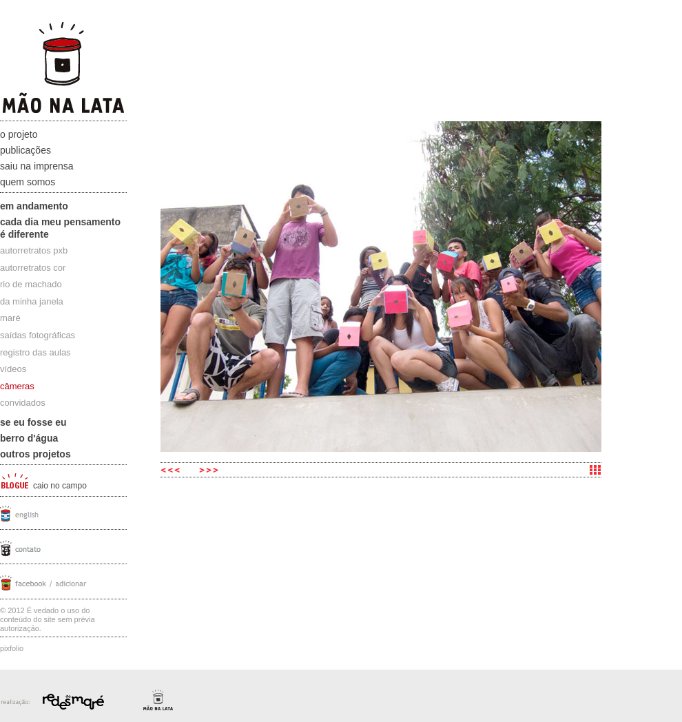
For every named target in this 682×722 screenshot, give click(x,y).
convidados (22, 403)
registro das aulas (35, 352)
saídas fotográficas (37, 335)
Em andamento (34, 206)
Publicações (25, 150)
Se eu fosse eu (33, 422)
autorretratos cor (32, 267)
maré (10, 318)
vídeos (13, 369)
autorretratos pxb (34, 250)
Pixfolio (11, 648)
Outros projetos (35, 454)
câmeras (17, 386)
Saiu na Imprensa (37, 166)
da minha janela (31, 301)
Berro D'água (29, 438)
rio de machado (31, 284)
